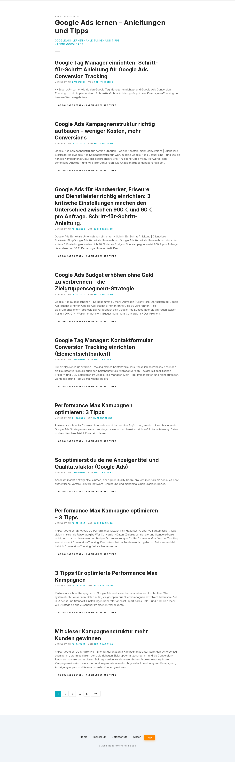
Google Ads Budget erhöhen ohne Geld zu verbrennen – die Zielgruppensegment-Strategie (104, 282)
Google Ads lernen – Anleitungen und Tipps (87, 105)
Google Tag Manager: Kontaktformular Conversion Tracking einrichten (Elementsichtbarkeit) (104, 347)
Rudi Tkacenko (103, 82)
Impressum (99, 736)
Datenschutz (119, 736)
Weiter (96, 694)
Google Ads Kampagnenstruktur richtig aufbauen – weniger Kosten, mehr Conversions (105, 131)
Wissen (137, 736)
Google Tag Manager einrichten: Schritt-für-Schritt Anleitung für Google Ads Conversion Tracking (106, 69)
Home (83, 736)
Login (149, 737)
